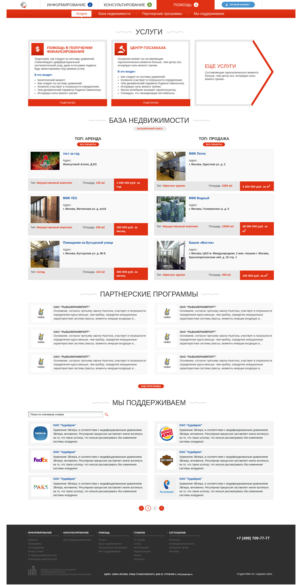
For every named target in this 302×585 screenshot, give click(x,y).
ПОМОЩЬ (186, 5)
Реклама (174, 551)
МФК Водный (199, 198)
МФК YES (70, 198)
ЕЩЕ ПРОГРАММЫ (151, 386)
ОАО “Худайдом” (64, 425)
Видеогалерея (142, 551)
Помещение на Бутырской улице (88, 242)
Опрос (137, 555)
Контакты (139, 559)
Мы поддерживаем (206, 14)
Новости (33, 539)
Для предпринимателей (77, 539)
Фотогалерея (141, 547)
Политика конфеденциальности (181, 541)
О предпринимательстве (42, 555)
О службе (139, 539)
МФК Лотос (197, 153)
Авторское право (179, 547)
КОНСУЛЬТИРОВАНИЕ (128, 5)
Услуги (81, 14)
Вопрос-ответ (36, 551)
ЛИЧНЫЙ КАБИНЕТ (240, 4)
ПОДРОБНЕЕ (68, 102)
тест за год (71, 153)
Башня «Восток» (201, 242)
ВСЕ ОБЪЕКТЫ (88, 144)
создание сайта (264, 574)
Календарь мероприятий (42, 559)
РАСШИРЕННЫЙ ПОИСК (150, 128)
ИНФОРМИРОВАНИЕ (69, 5)
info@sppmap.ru (184, 574)
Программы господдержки (36, 545)
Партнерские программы (160, 14)
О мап (137, 543)
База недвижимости (112, 14)
